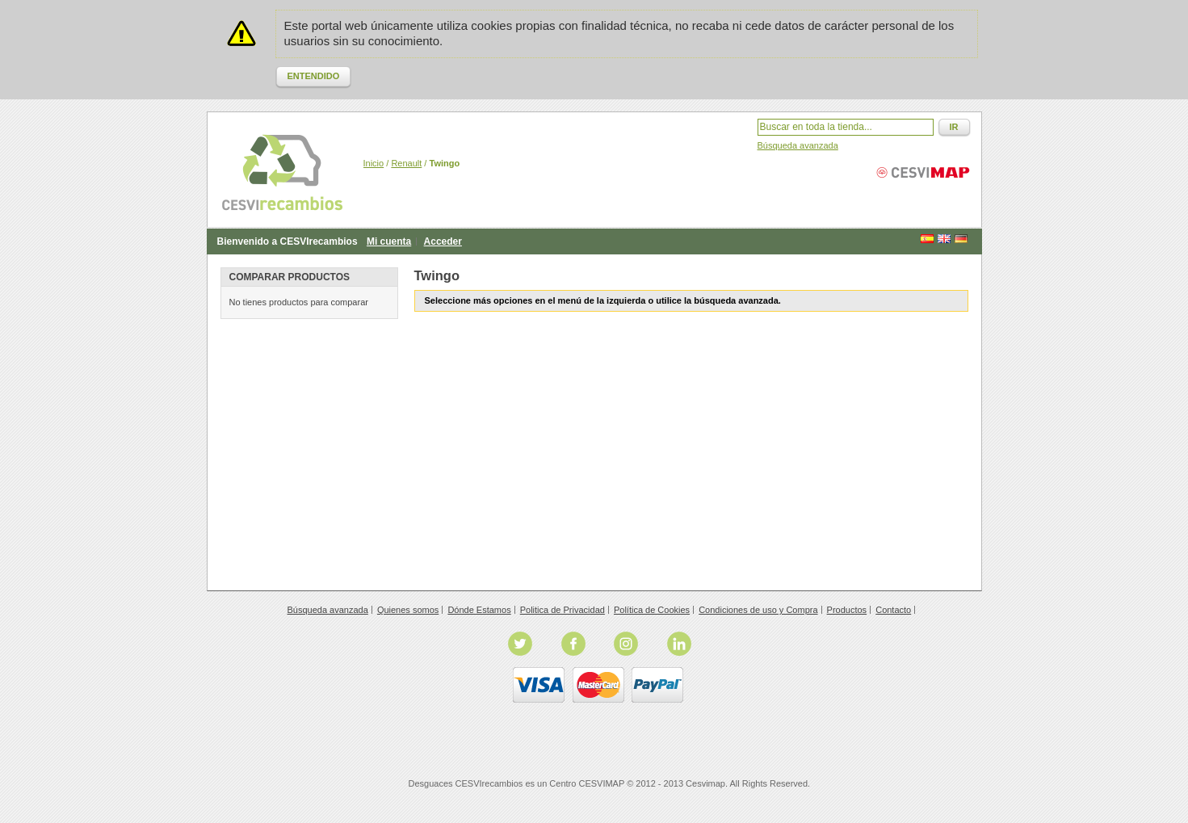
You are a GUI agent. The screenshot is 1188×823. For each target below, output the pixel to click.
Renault (406, 163)
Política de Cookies (652, 610)
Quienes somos (408, 610)
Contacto (893, 610)
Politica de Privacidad (562, 610)
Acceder (443, 241)
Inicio (373, 163)
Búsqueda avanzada (798, 145)
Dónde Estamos (478, 610)
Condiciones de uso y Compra (758, 610)
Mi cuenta (389, 241)
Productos (847, 610)
